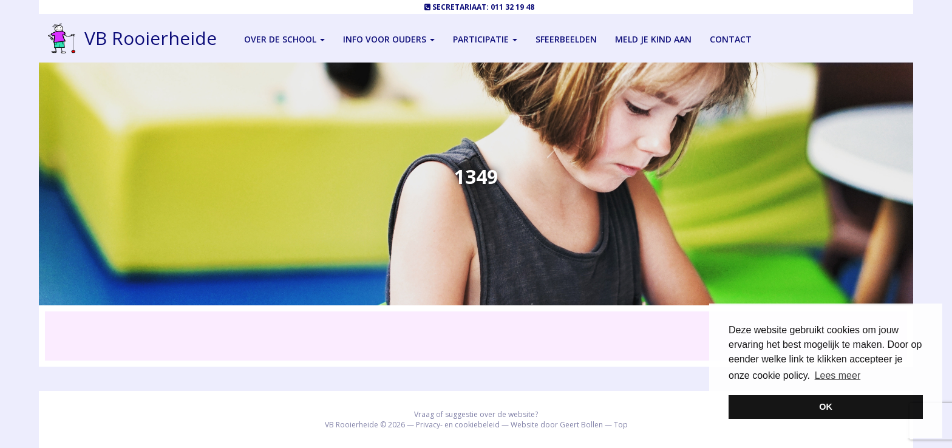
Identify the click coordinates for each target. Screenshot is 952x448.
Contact (731, 39)
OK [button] (825, 407)
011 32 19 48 (512, 7)
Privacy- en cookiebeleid (458, 424)
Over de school (284, 39)
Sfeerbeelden (566, 39)
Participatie (485, 39)
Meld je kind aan (653, 39)
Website (525, 424)
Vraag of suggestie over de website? (476, 414)
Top (621, 424)
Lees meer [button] (838, 375)
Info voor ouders (389, 39)
